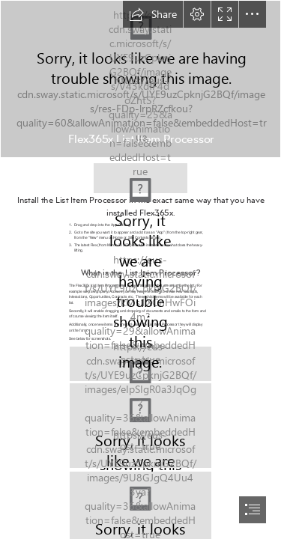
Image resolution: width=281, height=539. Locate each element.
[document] (140, 269)
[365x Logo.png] (140, 174)
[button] (153, 14)
